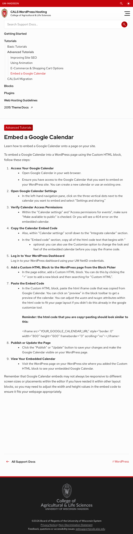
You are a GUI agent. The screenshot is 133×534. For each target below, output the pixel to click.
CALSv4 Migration (19, 79)
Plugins (9, 93)
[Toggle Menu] (127, 13)
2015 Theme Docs (16, 107)
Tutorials (10, 41)
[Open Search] (121, 3)
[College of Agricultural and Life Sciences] (66, 496)
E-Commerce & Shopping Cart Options (36, 68)
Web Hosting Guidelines (20, 100)
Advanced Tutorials (20, 52)
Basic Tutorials (17, 47)
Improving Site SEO (23, 58)
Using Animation (21, 63)
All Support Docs (23, 461)
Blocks (8, 86)
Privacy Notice (49, 525)
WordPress (122, 461)
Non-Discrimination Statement (76, 525)
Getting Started (15, 34)
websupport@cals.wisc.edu (90, 528)
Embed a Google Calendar (28, 73)
